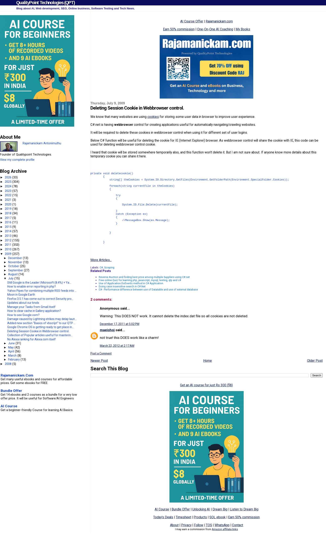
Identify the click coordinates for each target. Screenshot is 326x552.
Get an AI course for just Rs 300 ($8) (206, 400)
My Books (243, 29)
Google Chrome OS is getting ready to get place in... (40, 327)
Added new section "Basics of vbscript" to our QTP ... (41, 323)
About (174, 540)
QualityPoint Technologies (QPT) (45, 2)
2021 (8, 200)
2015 (8, 227)
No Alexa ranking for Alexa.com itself (31, 339)
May (11, 347)
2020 (8, 204)
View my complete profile (17, 160)
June (12, 343)
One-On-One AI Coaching (215, 29)
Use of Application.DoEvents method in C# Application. (131, 298)
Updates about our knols (23, 302)
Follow (198, 540)
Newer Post (99, 376)
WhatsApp (222, 540)
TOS (209, 540)
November (15, 262)
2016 (8, 222)
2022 (8, 195)
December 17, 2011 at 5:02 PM (119, 339)
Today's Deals (163, 532)
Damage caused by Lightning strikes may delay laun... (42, 319)
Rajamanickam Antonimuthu (42, 143)
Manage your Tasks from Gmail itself (31, 307)
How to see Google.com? (23, 315)
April (11, 351)
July (11, 278)
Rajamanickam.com (219, 21)
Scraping (109, 282)
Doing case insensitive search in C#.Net (122, 301)
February (14, 359)
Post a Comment (101, 368)
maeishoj (107, 345)
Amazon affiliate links (225, 544)
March (12, 355)
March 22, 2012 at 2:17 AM (117, 360)
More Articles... (101, 275)
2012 (8, 240)
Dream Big (219, 524)
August (13, 274)
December (15, 258)
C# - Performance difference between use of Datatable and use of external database (148, 304)
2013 (8, 236)
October (14, 266)
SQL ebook (217, 532)
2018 (8, 213)
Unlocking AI (201, 524)
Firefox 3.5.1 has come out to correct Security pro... (40, 298)
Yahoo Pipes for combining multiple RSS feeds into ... (42, 290)
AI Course (162, 524)
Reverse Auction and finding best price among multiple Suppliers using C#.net (144, 292)
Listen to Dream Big (244, 524)
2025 (8, 182)
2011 (8, 245)
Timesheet (183, 532)
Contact (237, 540)
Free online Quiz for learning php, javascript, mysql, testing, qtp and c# (140, 295)
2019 (8, 209)
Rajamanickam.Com (17, 375)
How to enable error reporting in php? (31, 286)
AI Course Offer (191, 21)
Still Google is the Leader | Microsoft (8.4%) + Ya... (39, 282)
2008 (8, 364)
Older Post (315, 376)
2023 (8, 191)
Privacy (186, 540)
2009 (8, 254)
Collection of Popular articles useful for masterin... (40, 335)
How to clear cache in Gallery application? (34, 310)
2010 (8, 249)
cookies (153, 117)
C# (101, 282)
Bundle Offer (181, 524)
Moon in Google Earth (21, 294)
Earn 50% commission (179, 29)
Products (200, 532)
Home (207, 376)
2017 (8, 218)
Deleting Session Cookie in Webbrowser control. (38, 331)
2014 (8, 231)
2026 (8, 177)
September (16, 270)
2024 (8, 186)
